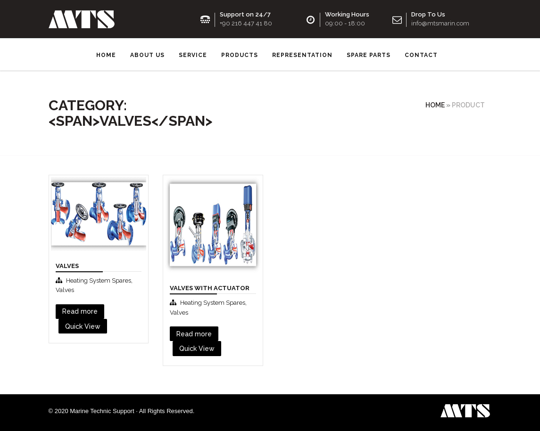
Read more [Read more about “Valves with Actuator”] (194, 332)
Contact (421, 54)
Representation (302, 54)
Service (193, 54)
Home (106, 54)
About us (147, 54)
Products (239, 54)
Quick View (82, 325)
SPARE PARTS (368, 54)
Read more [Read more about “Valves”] (80, 310)
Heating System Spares (98, 279)
